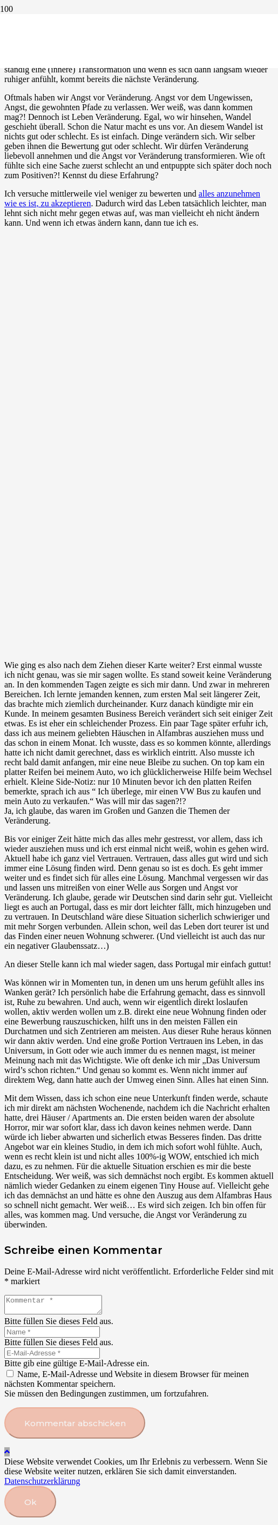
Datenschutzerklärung (42, 1484)
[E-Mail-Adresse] (52, 1356)
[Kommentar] (58, 1306)
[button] (7, 1455)
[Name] (52, 1335)
